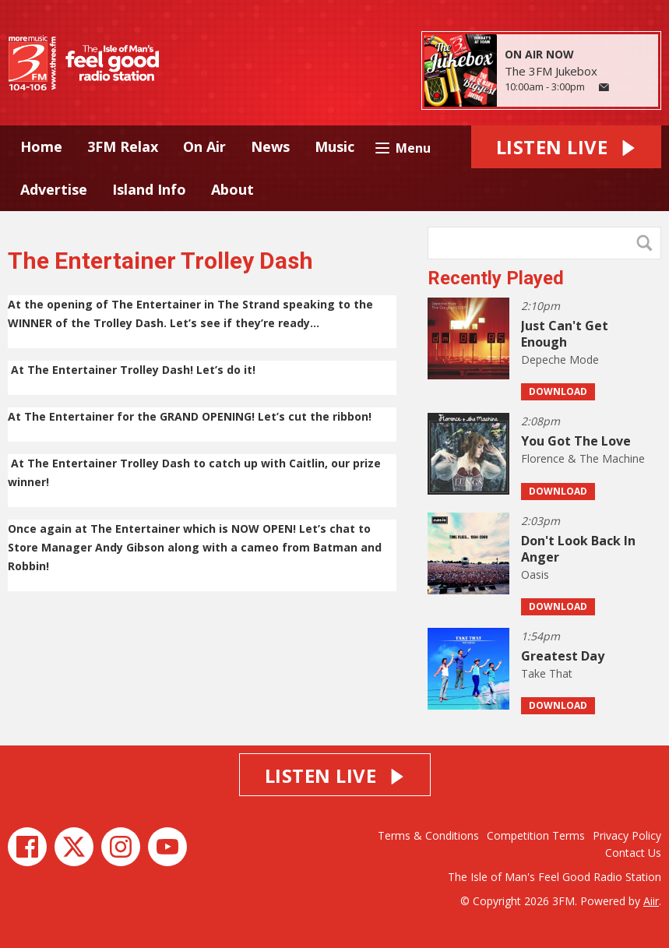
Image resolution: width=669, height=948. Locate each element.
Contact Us (633, 852)
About (232, 189)
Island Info (149, 189)
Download (558, 391)
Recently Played (496, 278)
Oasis (535, 574)
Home (41, 146)
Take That (546, 673)
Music (334, 146)
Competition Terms (536, 835)
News (270, 146)
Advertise (53, 189)
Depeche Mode (560, 359)
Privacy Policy (627, 835)
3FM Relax (122, 146)
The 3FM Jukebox (551, 71)
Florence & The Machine (583, 458)
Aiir (651, 900)
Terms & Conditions (428, 835)
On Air (204, 146)
